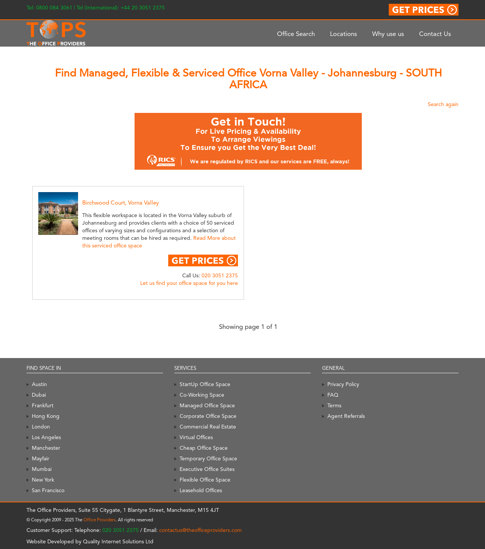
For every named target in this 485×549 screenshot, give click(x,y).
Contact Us (435, 34)
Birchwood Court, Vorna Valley (120, 202)
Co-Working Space (202, 395)
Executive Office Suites (207, 469)
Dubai (39, 395)
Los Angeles (46, 437)
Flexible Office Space (205, 480)
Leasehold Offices (201, 490)
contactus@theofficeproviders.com (200, 530)
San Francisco (48, 490)
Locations (343, 34)
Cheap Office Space (204, 448)
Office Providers (99, 519)
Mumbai (42, 469)
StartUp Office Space (205, 384)
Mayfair (40, 458)
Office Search (296, 34)
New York (43, 480)
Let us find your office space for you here (189, 283)
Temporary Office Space (208, 458)
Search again (443, 104)
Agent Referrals (346, 416)
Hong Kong (45, 416)
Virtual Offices (196, 437)
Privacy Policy (343, 384)
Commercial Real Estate (208, 427)
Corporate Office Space (208, 416)
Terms (334, 405)
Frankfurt (42, 405)
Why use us (388, 34)
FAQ (332, 395)
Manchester (46, 448)
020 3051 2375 (220, 275)
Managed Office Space (207, 405)
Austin (39, 384)
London (41, 427)
